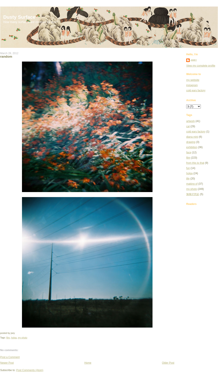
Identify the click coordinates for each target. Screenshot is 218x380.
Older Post (168, 362)
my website (192, 80)
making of (192, 183)
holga (14, 337)
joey (194, 60)
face (188, 152)
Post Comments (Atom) (29, 370)
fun (188, 168)
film (8, 337)
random (6, 56)
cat (188, 126)
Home (87, 362)
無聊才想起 (192, 194)
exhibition (191, 147)
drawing (190, 142)
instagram (192, 85)
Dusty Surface (19, 17)
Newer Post (7, 362)
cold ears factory (195, 90)
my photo (22, 337)
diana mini (192, 136)
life (187, 178)
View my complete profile (200, 65)
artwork (190, 121)
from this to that (195, 162)
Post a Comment (10, 357)
